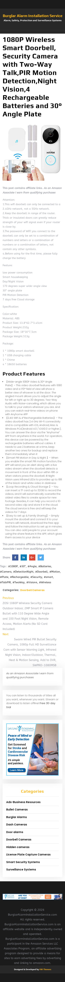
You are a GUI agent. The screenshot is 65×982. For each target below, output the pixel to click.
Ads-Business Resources (23, 802)
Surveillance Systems (21, 869)
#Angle (32, 566)
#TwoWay (18, 582)
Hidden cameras (17, 847)
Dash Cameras (16, 824)
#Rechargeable (19, 577)
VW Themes (45, 969)
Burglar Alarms (16, 817)
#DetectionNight (23, 571)
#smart (48, 577)
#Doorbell (41, 571)
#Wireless (45, 582)
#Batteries (44, 566)
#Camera (5, 571)
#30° (23, 566)
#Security (36, 577)
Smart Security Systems (23, 862)
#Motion (54, 571)
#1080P (13, 566)
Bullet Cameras (17, 809)
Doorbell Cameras (32, 590)
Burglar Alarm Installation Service (32, 15)
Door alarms (14, 832)
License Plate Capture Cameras (28, 854)
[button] (32, 32)
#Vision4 (31, 582)
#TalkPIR (5, 582)
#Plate (4, 577)
